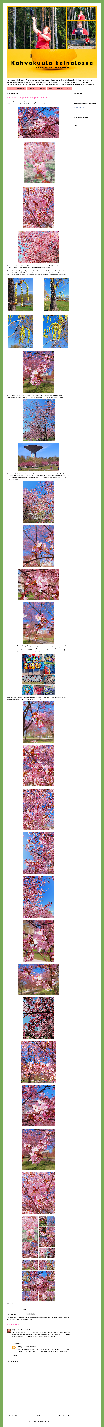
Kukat (8, 1319)
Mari (18, 1346)
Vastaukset (17, 1343)
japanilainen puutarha (37, 1317)
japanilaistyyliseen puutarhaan (29, 473)
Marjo (14, 1330)
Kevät (53, 1317)
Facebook (60, 88)
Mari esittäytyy (21, 88)
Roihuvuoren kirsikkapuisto (34, 265)
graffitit (16, 1317)
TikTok (68, 88)
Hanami (21, 1317)
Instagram (42, 88)
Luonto (13, 1319)
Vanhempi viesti (64, 1415)
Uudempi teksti (12, 1415)
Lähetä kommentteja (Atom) (40, 1421)
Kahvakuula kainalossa (80, 107)
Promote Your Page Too (80, 111)
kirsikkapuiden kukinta (62, 1317)
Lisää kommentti (13, 1361)
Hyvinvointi (27, 1317)
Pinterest (50, 88)
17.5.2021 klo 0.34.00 (29, 1346)
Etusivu (11, 88)
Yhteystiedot (31, 88)
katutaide (47, 1317)
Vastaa (14, 1339)
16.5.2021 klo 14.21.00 (23, 1330)
